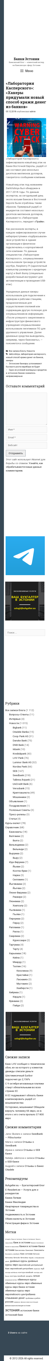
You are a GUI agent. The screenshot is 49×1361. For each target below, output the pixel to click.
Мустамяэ (22, 983)
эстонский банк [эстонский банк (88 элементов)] (14, 1314)
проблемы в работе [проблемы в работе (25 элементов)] (32, 1298)
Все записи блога (17, 351)
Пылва (17, 914)
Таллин (17, 966)
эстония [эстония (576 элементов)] (12, 1310)
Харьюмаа (15, 953)
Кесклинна (22, 970)
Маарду (17, 962)
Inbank (16, 749)
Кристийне (22, 975)
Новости (31, 351)
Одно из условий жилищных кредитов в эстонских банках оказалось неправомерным (26, 373)
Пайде (16, 1005)
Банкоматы (15, 831)
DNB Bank (18, 744)
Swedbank (18, 775)
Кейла (16, 957)
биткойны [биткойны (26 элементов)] (24, 1258)
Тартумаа (14, 944)
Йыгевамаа (15, 883)
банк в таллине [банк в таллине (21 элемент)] (16, 1239)
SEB (15, 771)
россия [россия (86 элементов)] (9, 1301)
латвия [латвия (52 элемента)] (36, 1276)
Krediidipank (19, 753)
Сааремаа (14, 936)
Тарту (16, 948)
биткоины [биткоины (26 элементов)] (9, 1258)
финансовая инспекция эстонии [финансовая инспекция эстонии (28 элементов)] (17, 1306)
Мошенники (19, 797)
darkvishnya (14, 354)
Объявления (16, 801)
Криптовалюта (21, 792)
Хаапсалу (18, 905)
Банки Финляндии (15, 1202)
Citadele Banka (21, 731)
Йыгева (17, 888)
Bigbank (17, 727)
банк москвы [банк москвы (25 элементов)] (20, 1250)
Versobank (18, 788)
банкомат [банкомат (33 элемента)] (29, 1250)
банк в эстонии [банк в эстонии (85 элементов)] (21, 1242)
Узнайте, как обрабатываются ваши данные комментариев (24, 467)
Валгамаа (14, 836)
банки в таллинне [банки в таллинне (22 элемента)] (37, 1243)
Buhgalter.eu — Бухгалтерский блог (25, 1185)
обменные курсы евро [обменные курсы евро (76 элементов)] (17, 1283)
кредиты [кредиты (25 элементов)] (29, 1276)
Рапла (16, 931)
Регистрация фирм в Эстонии (22, 1223)
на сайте (17, 1332)
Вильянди (18, 849)
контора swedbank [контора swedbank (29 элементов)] (25, 1272)
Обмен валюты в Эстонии (20, 1218)
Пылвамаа (15, 909)
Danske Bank (20, 740)
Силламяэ (18, 879)
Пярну (16, 922)
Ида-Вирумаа (16, 862)
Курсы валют (13, 823)
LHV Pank (18, 757)
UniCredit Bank (21, 783)
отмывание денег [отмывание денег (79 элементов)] (15, 1298)
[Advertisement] (24, 32)
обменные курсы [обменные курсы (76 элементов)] (27, 1279)
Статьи (13, 818)
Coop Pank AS (20, 736)
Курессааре (19, 940)
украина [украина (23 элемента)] (17, 1302)
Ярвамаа (14, 1001)
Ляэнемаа (14, 901)
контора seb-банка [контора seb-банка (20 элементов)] (11, 1272)
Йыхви (16, 866)
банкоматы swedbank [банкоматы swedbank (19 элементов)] (12, 1254)
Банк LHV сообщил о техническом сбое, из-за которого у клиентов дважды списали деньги (25, 1067)
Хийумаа (14, 992)
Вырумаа (14, 853)
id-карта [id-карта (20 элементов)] (8, 1239)
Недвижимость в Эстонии (20, 1214)
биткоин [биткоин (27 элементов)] (36, 1254)
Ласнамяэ (22, 979)
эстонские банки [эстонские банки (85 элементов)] (29, 1310)
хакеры (9, 360)
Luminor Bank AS (22, 762)
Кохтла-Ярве (20, 870)
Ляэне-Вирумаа (18, 892)
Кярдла (17, 996)
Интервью (15, 718)
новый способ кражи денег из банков (24, 357)
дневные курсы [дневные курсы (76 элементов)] (18, 1261)
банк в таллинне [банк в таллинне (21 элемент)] (29, 1239)
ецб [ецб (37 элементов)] (42, 1269)
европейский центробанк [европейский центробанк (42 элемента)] (21, 1268)
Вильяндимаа (16, 844)
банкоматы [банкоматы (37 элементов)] (39, 1250)
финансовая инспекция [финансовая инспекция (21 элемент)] (29, 1302)
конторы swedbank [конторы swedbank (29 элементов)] (17, 1276)
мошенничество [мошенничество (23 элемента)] (11, 1280)
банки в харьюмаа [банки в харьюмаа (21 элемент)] (12, 1246)
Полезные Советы (19, 810)
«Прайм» (39, 221)
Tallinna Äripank (21, 779)
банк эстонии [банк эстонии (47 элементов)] (26, 1254)
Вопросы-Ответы (19, 714)
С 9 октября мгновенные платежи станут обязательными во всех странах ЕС (24, 1087)
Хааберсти (22, 988)
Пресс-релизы (17, 814)
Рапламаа (14, 927)
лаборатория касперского (33, 354)
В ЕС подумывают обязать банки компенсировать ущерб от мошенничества (24, 1099)
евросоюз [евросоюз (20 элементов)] (37, 1269)
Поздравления (17, 805)
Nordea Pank (20, 766)
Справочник (12, 827)
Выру (16, 857)
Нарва (16, 875)
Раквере (17, 896)
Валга (16, 840)
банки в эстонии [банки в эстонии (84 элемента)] (28, 1246)
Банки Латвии (13, 1197)
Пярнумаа (14, 918)
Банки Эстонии (26, 59)
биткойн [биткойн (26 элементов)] (16, 1258)
